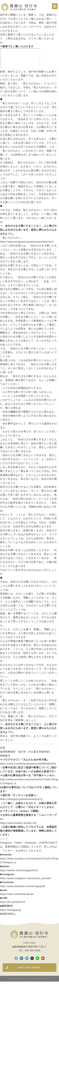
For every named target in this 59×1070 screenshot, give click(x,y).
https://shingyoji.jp (10, 910)
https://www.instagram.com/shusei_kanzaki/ (25, 878)
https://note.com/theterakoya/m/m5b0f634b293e (28, 763)
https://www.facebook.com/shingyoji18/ (22, 886)
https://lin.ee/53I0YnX (12, 902)
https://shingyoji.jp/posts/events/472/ (21, 799)
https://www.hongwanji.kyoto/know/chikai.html (26, 241)
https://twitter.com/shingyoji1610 (19, 870)
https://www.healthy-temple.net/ (18, 823)
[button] (55, 6)
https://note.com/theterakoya (16, 894)
